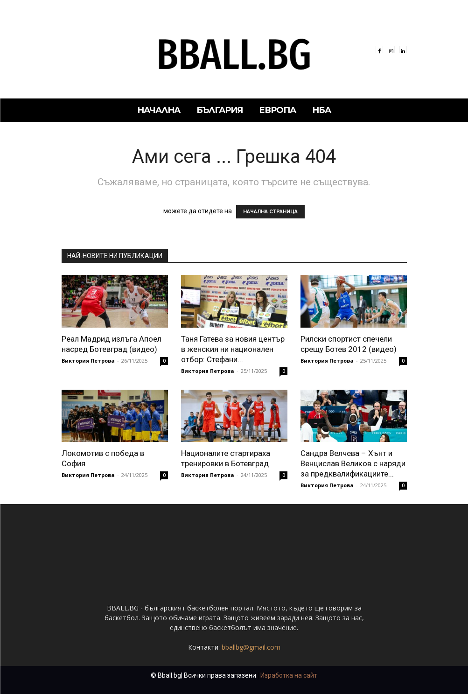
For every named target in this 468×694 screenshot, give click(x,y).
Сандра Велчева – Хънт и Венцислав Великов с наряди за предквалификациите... (352, 463)
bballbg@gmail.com (251, 647)
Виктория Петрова (88, 360)
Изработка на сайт (288, 675)
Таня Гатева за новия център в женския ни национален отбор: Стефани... (233, 349)
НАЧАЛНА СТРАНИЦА (270, 212)
